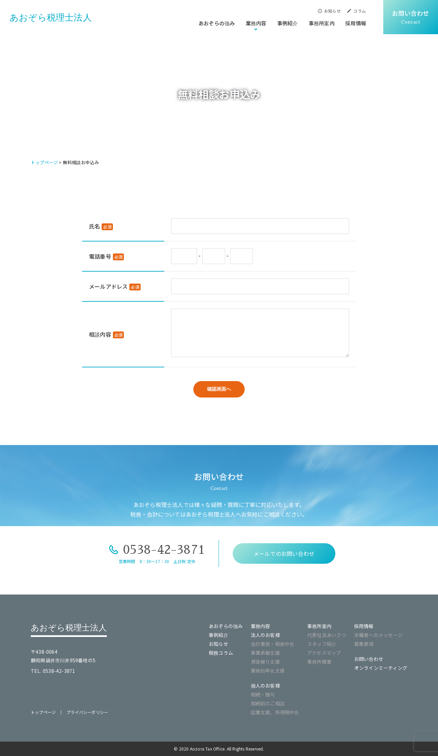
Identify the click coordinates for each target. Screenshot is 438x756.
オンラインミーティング (380, 667)
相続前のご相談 (268, 703)
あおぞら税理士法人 (51, 17)
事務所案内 (322, 23)
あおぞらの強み (216, 23)
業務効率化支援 (268, 670)
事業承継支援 (265, 652)
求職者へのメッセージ (378, 634)
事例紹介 (287, 23)
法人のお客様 (265, 634)
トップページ (43, 712)
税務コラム (221, 652)
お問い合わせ (368, 658)
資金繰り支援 (265, 661)
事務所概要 (319, 661)
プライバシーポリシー (87, 712)
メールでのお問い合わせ (284, 553)
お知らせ (332, 11)
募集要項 (364, 643)
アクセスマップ (324, 652)
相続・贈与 (263, 694)
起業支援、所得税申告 (275, 712)
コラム (359, 11)
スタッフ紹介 (321, 643)
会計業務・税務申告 (273, 643)
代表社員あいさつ (326, 634)
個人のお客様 (265, 685)
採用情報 (355, 23)
